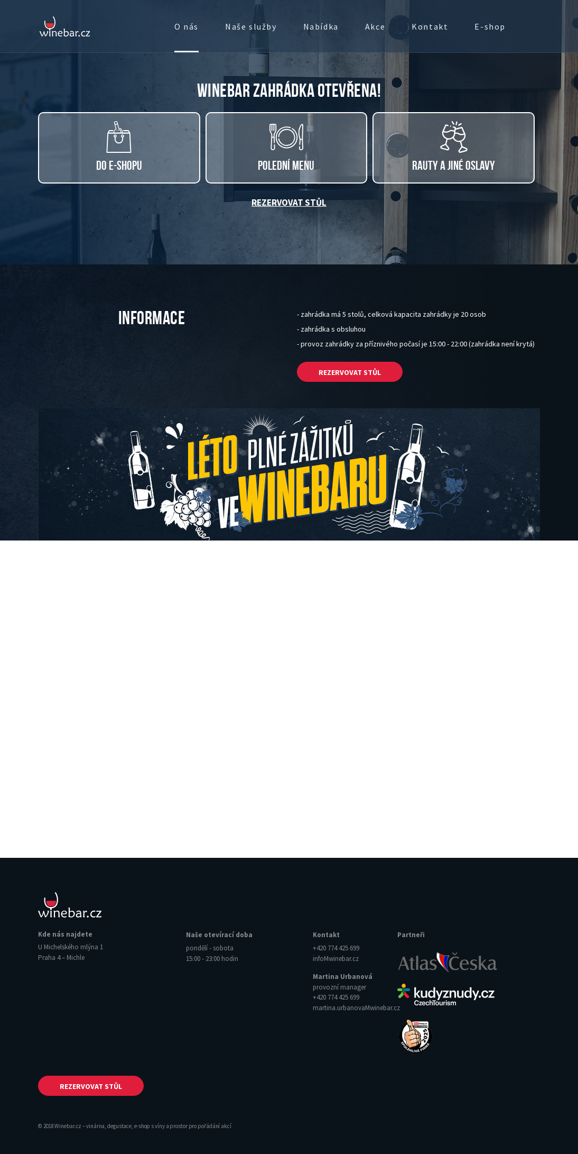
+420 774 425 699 (336, 948)
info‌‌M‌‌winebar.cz (336, 958)
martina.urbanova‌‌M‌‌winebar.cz (356, 1007)
